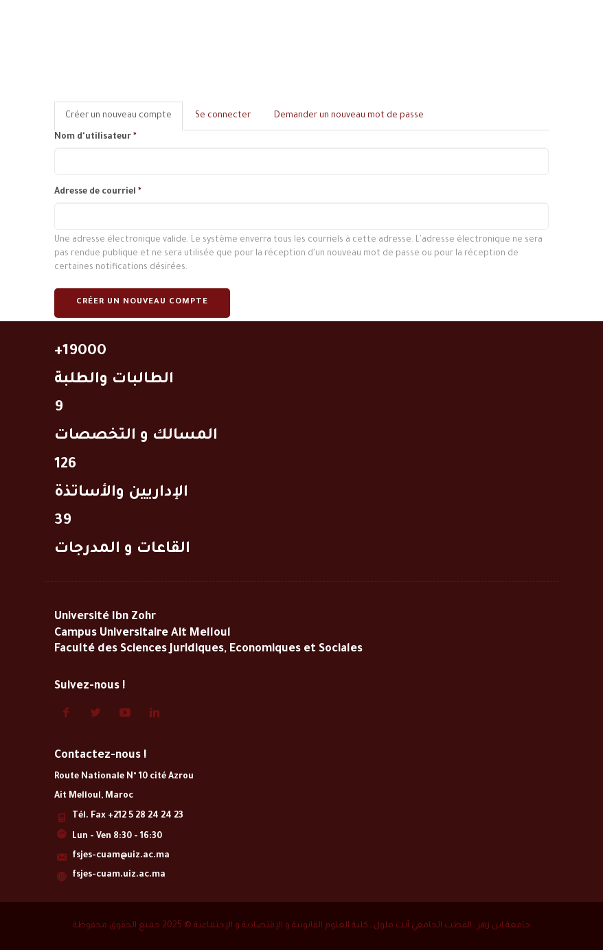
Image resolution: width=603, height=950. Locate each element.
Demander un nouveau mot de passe (349, 116)
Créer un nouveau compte (124, 119)
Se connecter (223, 116)
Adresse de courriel (97, 192)
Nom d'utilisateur (95, 137)
